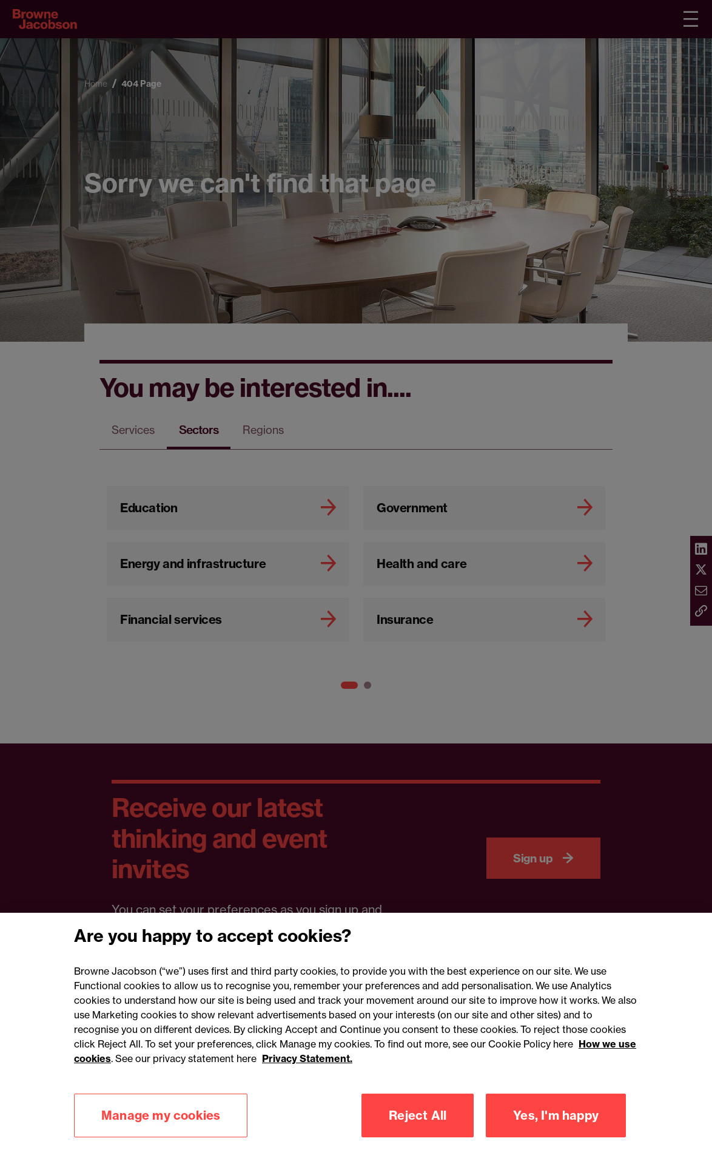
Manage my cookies (160, 1133)
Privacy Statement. (307, 1077)
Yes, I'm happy (556, 1133)
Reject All (417, 1133)
